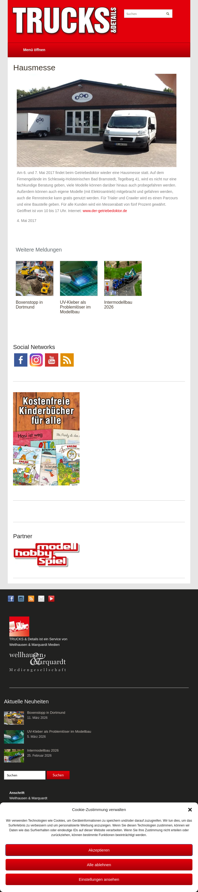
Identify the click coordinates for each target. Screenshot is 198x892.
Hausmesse (34, 67)
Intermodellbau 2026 (43, 750)
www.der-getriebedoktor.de (105, 211)
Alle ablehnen (99, 864)
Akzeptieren (98, 850)
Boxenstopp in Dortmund (29, 304)
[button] (190, 809)
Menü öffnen (34, 50)
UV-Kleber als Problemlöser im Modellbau (75, 307)
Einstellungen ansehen (99, 879)
